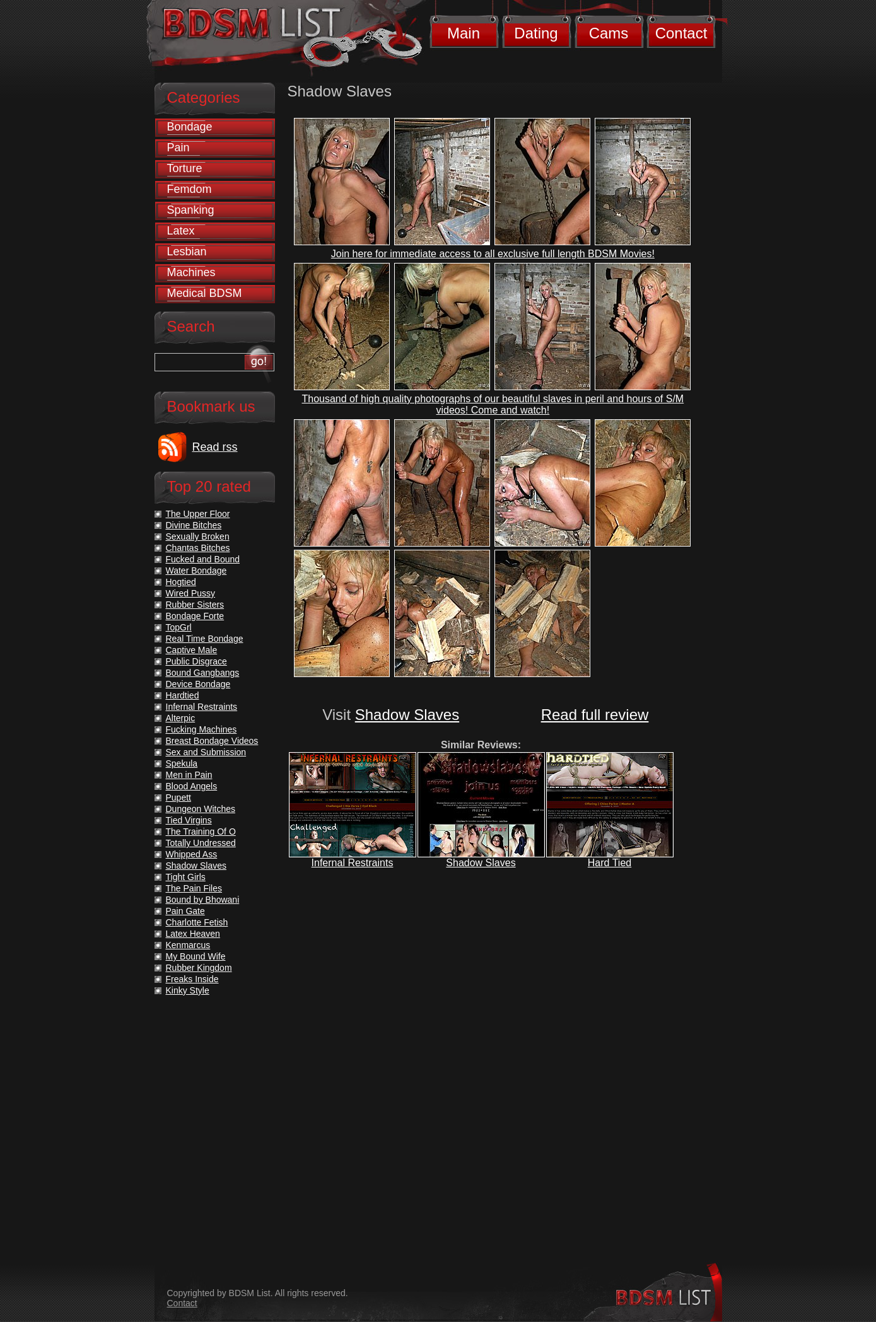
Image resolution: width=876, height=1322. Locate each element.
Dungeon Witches (201, 809)
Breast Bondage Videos (212, 741)
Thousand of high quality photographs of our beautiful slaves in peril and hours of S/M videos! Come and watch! (492, 404)
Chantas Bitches (198, 548)
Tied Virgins (189, 820)
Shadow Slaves (407, 714)
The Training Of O (201, 831)
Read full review (595, 714)
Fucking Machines (201, 729)
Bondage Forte (195, 616)
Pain (178, 147)
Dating (536, 33)
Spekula (182, 763)
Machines (191, 272)
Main (463, 33)
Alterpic (181, 718)
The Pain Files (194, 888)
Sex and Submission (206, 752)
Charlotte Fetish (197, 922)
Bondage (190, 126)
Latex (181, 230)
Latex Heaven (193, 934)
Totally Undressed (201, 843)
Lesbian (187, 251)
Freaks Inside (192, 979)
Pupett (178, 797)
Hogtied (181, 582)
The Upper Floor (198, 514)
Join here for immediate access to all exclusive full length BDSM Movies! (493, 253)
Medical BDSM (204, 293)
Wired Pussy (191, 593)
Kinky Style (187, 990)
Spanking (190, 210)
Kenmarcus (188, 945)
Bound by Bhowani (203, 900)
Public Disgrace (196, 661)
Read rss (215, 447)
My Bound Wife (196, 956)
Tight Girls (186, 877)
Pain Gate (185, 911)
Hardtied (182, 695)
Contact (681, 33)
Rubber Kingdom (199, 968)
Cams (609, 33)
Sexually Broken (198, 536)
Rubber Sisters (195, 605)
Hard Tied (609, 862)
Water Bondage (196, 570)
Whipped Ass (192, 854)
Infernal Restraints (353, 862)
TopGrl (179, 627)
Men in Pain (189, 775)
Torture (184, 168)
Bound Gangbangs (203, 673)
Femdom (189, 189)
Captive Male (192, 650)
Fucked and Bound (203, 559)
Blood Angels (192, 786)
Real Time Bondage (204, 639)
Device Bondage (198, 684)
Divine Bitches (194, 525)
